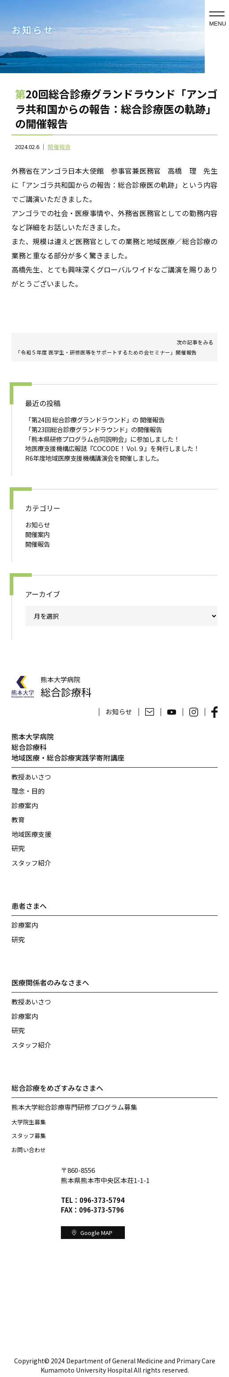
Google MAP (92, 1232)
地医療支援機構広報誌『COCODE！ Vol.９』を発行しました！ (112, 448)
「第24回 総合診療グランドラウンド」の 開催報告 (95, 419)
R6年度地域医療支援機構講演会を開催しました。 (94, 458)
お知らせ (37, 524)
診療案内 (24, 805)
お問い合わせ (28, 1150)
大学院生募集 (28, 1122)
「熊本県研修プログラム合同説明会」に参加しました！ (102, 439)
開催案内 (37, 534)
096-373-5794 (101, 1200)
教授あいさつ (31, 776)
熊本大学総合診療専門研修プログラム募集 (74, 1107)
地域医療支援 (31, 834)
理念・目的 (28, 790)
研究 (18, 848)
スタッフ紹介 (31, 862)
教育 (18, 819)
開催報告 (59, 146)
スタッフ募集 (28, 1135)
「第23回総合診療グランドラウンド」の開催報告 (93, 429)
